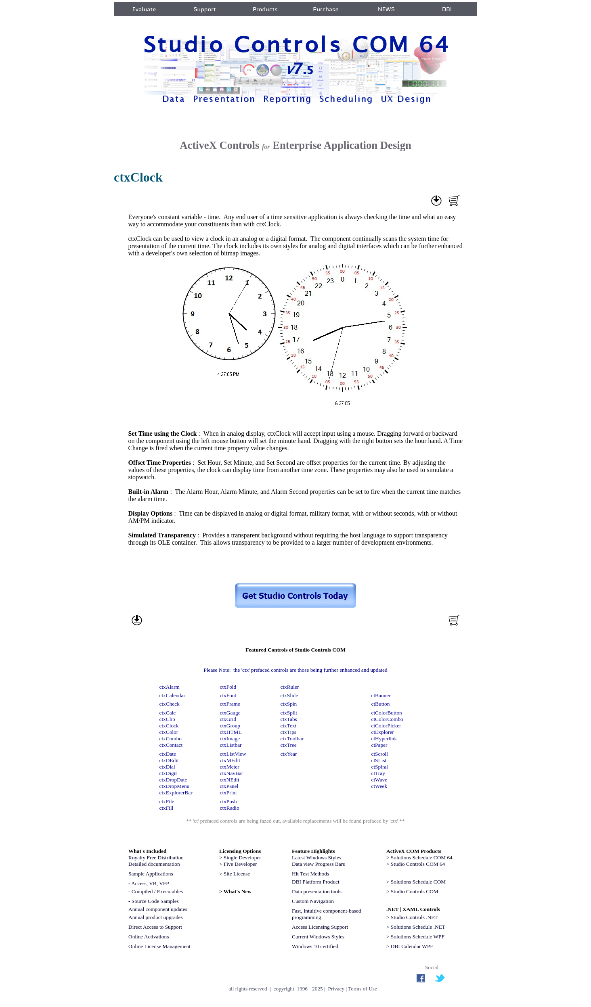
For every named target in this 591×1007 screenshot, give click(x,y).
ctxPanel (229, 786)
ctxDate (167, 754)
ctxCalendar (172, 695)
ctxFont (228, 695)
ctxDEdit (169, 760)
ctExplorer (382, 732)
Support (204, 9)
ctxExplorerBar (176, 793)
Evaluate (144, 9)
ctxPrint (228, 793)
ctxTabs (289, 719)
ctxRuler (290, 687)
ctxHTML (231, 732)
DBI (447, 9)
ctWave (379, 780)
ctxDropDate (173, 780)
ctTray (378, 773)
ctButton (380, 704)
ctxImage (230, 738)
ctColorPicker (386, 726)
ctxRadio (229, 808)
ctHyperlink (384, 738)
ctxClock (169, 726)
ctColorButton (386, 713)
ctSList (379, 760)
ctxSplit (289, 713)
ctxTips (289, 732)
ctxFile (166, 801)
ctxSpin (289, 704)
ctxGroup (230, 726)
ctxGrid (228, 719)
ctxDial (167, 767)
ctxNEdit (229, 780)
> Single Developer (240, 857)
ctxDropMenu (174, 786)
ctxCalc (167, 713)
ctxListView (233, 754)
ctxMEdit (230, 760)
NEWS (386, 9)
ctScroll (379, 754)
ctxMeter (229, 767)
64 (422, 857)
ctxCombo (170, 738)
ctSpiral (379, 767)
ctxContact (171, 745)
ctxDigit (168, 773)
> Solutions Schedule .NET (415, 927)
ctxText (289, 726)
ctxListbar (231, 745)
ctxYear (289, 754)
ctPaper (379, 745)
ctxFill (166, 808)
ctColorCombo (387, 719)
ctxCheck (169, 704)
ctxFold (228, 687)
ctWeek (379, 786)
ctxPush (228, 801)
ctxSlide (289, 695)
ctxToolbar (292, 738)
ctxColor (168, 732)
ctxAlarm (169, 687)
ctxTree (289, 745)
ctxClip (167, 719)
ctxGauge (230, 713)
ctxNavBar (231, 773)
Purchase (326, 9)
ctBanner (381, 695)
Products (265, 9)
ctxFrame (230, 704)
